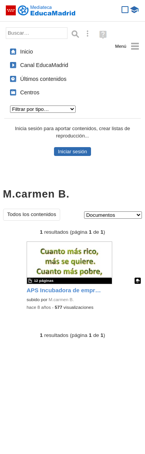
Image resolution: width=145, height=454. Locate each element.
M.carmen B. (61, 299)
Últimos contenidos (43, 79)
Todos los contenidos (31, 214)
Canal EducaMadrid (44, 65)
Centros (29, 92)
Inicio (26, 52)
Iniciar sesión (72, 151)
